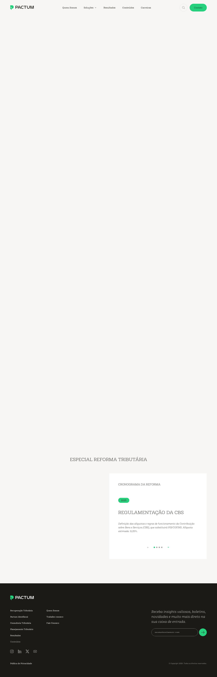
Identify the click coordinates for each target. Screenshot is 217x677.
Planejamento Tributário (21, 629)
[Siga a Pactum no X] (27, 651)
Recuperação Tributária (21, 610)
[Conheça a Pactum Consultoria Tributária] (22, 7)
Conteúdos (15, 641)
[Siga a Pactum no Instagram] (12, 651)
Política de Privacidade (21, 663)
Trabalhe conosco (54, 616)
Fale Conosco (52, 623)
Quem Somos (52, 610)
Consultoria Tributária (20, 623)
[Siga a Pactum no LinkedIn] (19, 651)
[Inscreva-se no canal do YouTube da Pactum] (35, 651)
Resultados (15, 635)
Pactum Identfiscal (19, 616)
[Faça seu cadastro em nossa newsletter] (203, 632)
